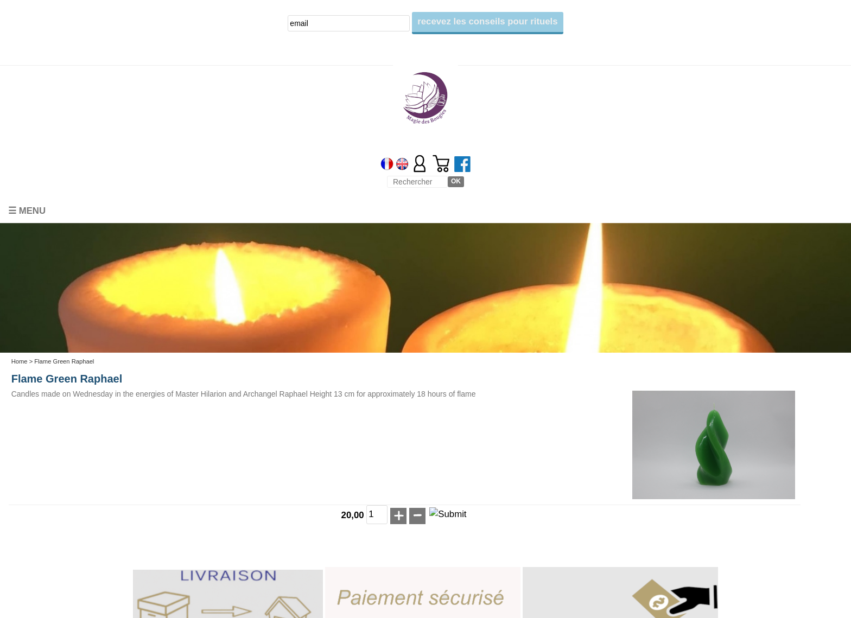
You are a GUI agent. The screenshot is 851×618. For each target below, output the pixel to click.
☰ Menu (27, 211)
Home (19, 361)
